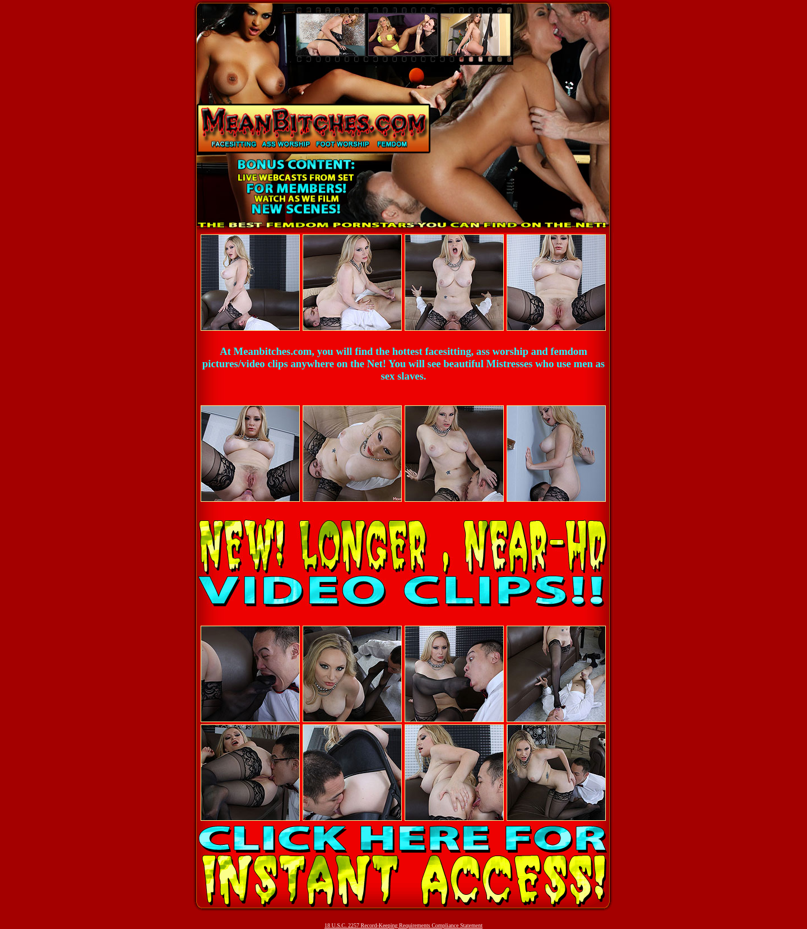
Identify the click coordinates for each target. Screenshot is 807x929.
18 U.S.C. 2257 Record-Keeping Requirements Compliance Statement (403, 925)
